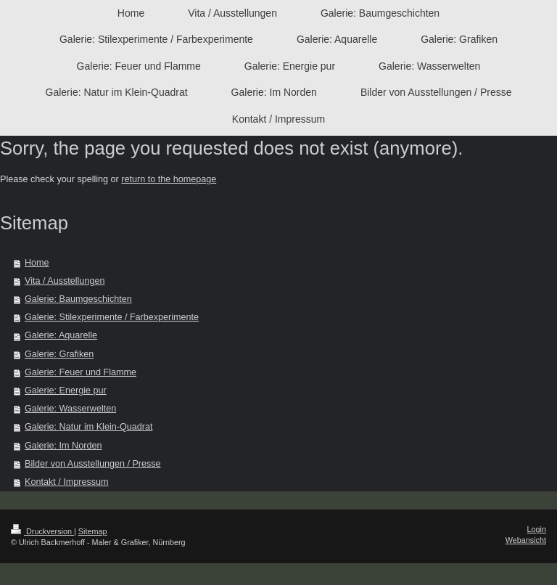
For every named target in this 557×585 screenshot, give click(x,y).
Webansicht (526, 540)
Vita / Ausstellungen (64, 281)
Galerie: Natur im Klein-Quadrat (88, 427)
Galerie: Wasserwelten (70, 409)
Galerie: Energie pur (66, 390)
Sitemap (92, 531)
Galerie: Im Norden (63, 446)
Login (536, 529)
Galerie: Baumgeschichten (78, 299)
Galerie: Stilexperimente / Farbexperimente (112, 317)
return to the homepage (168, 179)
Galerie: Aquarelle (61, 335)
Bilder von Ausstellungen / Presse (93, 464)
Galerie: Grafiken (59, 354)
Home (37, 263)
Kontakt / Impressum (66, 482)
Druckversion (42, 531)
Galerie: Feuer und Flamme (80, 372)
